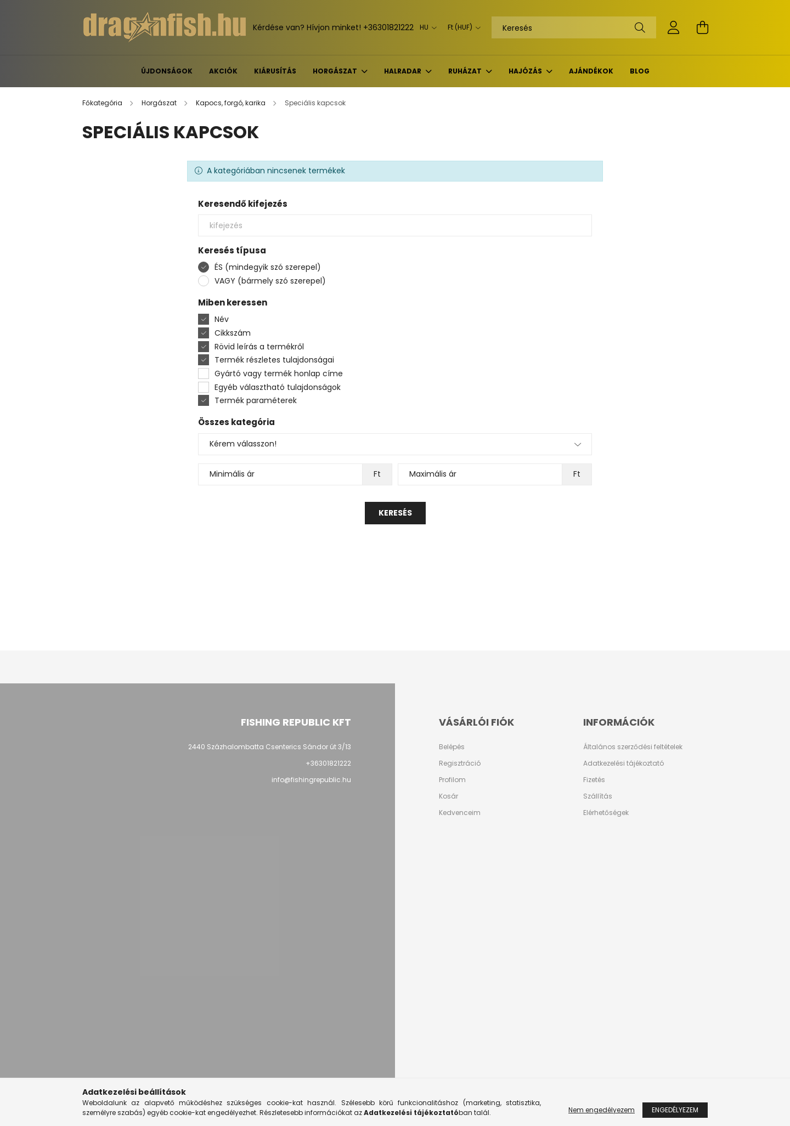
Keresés (395, 512)
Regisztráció (460, 763)
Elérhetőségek (606, 813)
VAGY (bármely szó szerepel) (270, 280)
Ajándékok (591, 71)
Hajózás (526, 71)
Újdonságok (167, 71)
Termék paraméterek (256, 400)
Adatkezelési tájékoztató (623, 763)
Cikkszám (233, 332)
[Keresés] (574, 27)
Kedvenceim (460, 813)
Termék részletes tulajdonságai (274, 359)
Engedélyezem (675, 1109)
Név (222, 319)
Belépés (452, 747)
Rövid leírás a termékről (259, 346)
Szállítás (597, 796)
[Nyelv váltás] (425, 27)
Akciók (223, 71)
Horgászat (336, 71)
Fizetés (594, 780)
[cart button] (702, 27)
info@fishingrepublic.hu (311, 779)
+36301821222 (388, 27)
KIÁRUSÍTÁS (275, 71)
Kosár (448, 796)
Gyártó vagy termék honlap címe (279, 373)
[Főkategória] (103, 102)
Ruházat (465, 71)
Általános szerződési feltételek (632, 747)
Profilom (452, 780)
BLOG (640, 71)
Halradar (403, 71)
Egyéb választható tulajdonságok (278, 387)
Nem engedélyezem (601, 1109)
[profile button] (674, 27)
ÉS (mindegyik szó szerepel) (268, 267)
